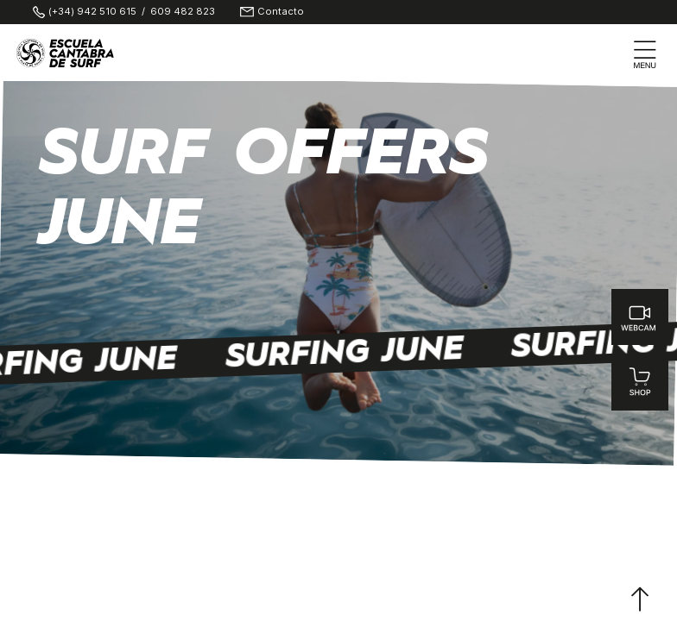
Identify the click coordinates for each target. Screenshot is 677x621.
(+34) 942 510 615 (92, 11)
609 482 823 (182, 11)
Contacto (280, 11)
